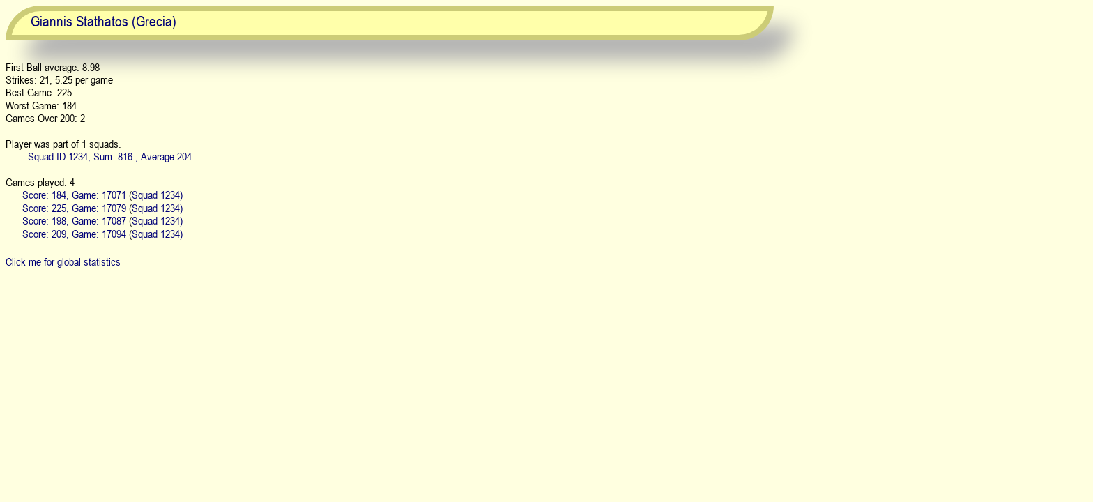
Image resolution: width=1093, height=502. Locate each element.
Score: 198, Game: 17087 (74, 220)
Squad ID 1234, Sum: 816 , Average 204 (110, 156)
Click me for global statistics (63, 261)
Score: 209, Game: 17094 (74, 234)
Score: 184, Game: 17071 (74, 194)
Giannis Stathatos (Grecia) (103, 21)
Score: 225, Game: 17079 (74, 208)
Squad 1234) (157, 194)
